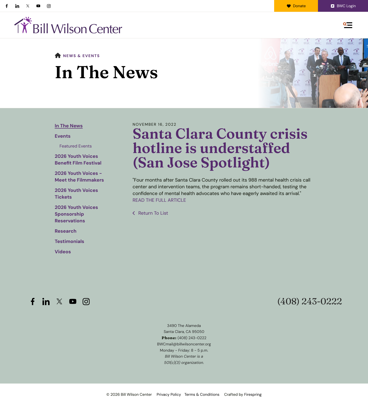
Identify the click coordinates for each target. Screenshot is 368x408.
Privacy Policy (169, 394)
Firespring (253, 394)
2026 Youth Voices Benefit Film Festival (78, 159)
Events (63, 136)
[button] (348, 25)
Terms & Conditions (201, 394)
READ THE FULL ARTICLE (159, 200)
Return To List (152, 213)
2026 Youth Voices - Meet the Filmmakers (79, 176)
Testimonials (69, 241)
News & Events (81, 55)
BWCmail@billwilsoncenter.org (184, 344)
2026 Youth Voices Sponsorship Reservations (76, 214)
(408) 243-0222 (309, 301)
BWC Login (343, 5)
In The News (69, 126)
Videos (63, 252)
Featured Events (76, 146)
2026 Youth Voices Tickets (76, 193)
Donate (296, 5)
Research (66, 231)
